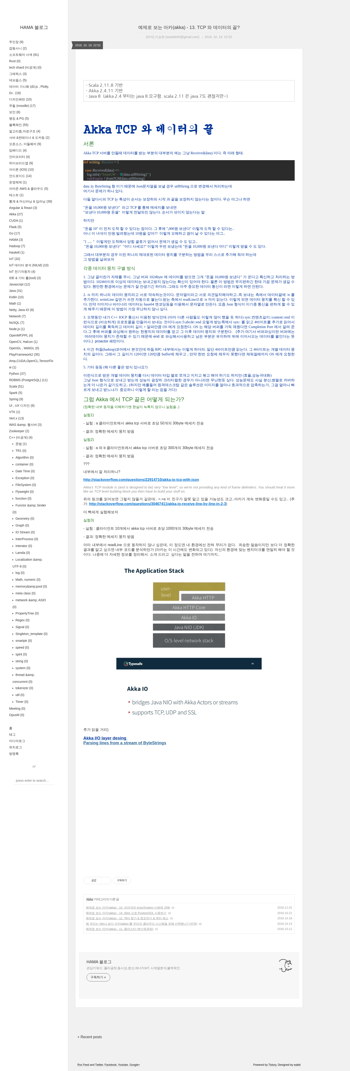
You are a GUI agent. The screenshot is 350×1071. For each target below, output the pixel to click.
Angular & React (23, 208)
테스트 (16, 195)
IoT (14, 259)
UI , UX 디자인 (22, 405)
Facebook (111, 1064)
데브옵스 (18, 80)
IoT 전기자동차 (22, 271)
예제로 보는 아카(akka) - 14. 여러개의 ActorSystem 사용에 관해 (128, 907)
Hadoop (17, 246)
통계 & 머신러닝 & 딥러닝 (30, 201)
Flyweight (24, 491)
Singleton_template (31, 634)
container (24, 464)
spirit (21, 654)
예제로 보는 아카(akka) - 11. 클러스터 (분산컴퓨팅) (119, 929)
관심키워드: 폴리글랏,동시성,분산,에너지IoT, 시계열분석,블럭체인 (133, 968)
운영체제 (18, 182)
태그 (12, 734)
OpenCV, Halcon (23, 342)
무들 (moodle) (22, 106)
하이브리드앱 (21, 163)
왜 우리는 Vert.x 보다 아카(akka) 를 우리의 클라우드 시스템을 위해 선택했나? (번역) (141, 923)
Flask (15, 227)
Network (17, 316)
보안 (14, 112)
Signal (22, 627)
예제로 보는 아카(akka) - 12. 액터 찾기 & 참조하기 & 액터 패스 (127, 918)
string (21, 661)
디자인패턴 (20, 99)
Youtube (123, 1064)
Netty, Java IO (21, 310)
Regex (22, 620)
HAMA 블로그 (34, 27)
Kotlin (16, 297)
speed (22, 647)
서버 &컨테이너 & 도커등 (29, 137)
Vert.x (16, 418)
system (22, 668)
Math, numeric (28, 579)
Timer (21, 702)
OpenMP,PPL (21, 335)
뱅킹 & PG (19, 118)
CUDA (16, 220)
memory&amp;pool (31, 586)
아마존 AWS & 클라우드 (28, 188)
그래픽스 (18, 74)
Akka (16, 214)
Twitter (99, 1064)
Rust (14, 61)
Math (15, 303)
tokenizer (24, 688)
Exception (24, 478)
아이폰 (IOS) (21, 169)
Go (14, 233)
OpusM (16, 715)
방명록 (14, 753)
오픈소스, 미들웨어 (25, 144)
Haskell (16, 252)
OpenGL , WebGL (24, 348)
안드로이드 (20, 176)
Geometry (24, 518)
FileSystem (25, 485)
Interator (23, 546)
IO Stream (25, 532)
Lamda (22, 553)
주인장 (16, 42)
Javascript (19, 284)
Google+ (135, 1064)
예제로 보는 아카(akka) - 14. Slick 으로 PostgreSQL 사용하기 (126, 913)
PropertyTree (27, 613)
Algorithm (24, 457)
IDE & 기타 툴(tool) (25, 278)
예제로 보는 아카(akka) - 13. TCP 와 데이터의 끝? (189, 27)
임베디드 (18, 150)
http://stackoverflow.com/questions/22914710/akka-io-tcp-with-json (141, 480)
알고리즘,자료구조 (24, 131)
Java (15, 291)
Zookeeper (19, 431)
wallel (297, 1064)
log (20, 573)
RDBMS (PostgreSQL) (28, 380)
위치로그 (15, 747)
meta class (25, 593)
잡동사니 (18, 48)
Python (17, 373)
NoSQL (16, 322)
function (23, 498)
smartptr (23, 640)
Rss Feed (83, 1064)
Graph (22, 525)
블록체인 (18, 125)
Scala (16, 386)
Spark (15, 393)
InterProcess (26, 539)
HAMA (16, 239)
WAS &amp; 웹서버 (25, 424)
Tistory (272, 1064)
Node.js (17, 329)
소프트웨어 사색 (24, 55)
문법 (21, 444)
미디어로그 (17, 741)
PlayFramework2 (24, 354)
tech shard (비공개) (25, 67)
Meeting (17, 708)
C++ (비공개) (21, 437)
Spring (16, 399)
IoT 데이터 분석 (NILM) (29, 265)
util (19, 695)
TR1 (20, 450)
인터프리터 (19, 157)
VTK (14, 412)
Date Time (25, 471)
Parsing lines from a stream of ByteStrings (124, 743)
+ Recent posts (89, 1037)
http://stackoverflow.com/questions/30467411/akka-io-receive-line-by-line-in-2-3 (157, 504)
